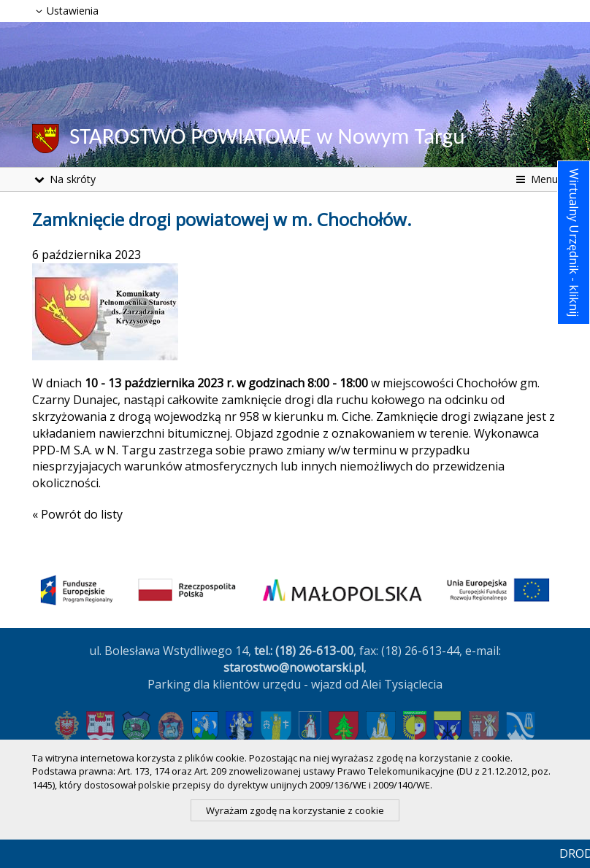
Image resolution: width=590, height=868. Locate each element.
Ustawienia (65, 11)
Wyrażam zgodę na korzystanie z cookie (295, 810)
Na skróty (64, 179)
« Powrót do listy (77, 514)
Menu (535, 179)
